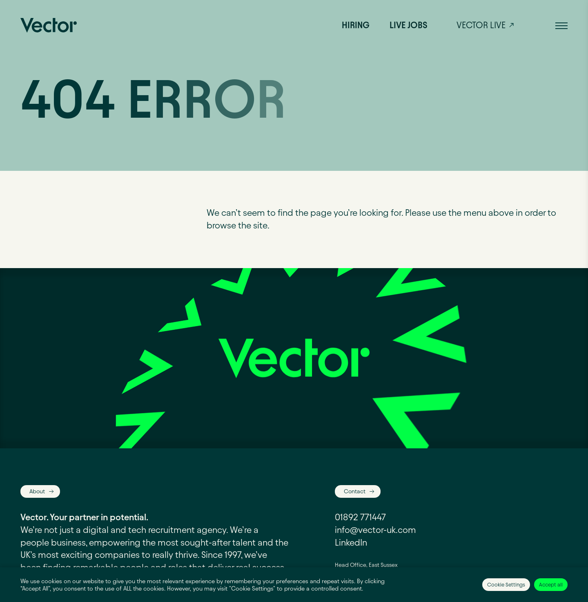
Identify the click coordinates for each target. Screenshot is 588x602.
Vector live (481, 25)
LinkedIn (351, 542)
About (37, 491)
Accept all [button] (551, 584)
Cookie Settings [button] (506, 584)
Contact (354, 491)
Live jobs (409, 25)
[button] (561, 25)
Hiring (356, 25)
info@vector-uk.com (375, 530)
